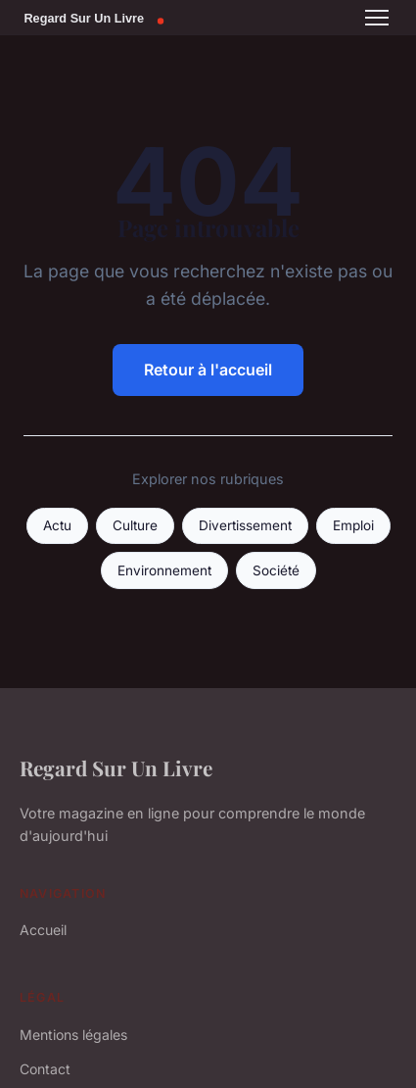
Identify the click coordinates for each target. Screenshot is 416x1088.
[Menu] (376, 17)
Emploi (353, 525)
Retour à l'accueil (208, 369)
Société (276, 570)
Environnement (164, 570)
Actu (57, 525)
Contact (45, 1069)
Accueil (43, 929)
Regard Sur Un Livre (116, 767)
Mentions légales (73, 1034)
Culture (135, 525)
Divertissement (245, 525)
